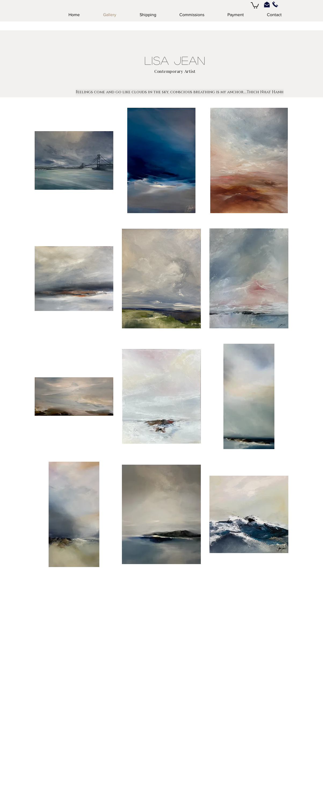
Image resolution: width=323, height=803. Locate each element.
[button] (255, 5)
